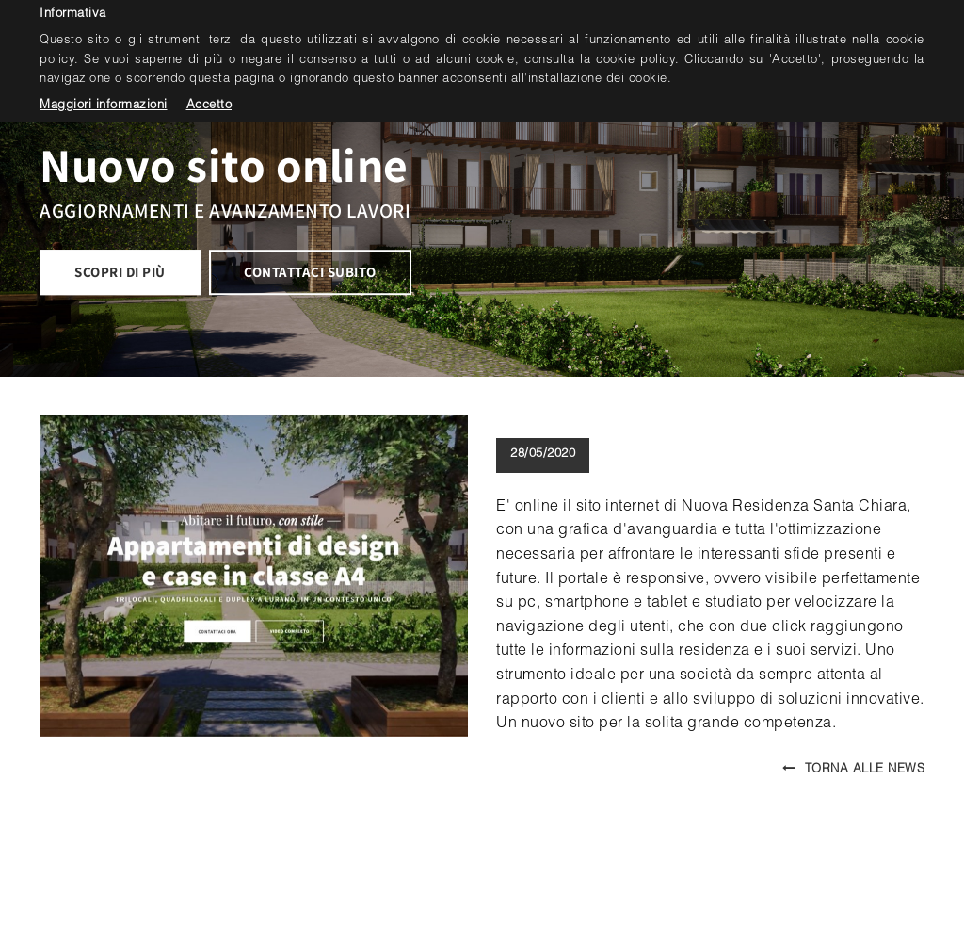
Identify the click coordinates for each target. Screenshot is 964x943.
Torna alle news (853, 770)
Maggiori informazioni (104, 106)
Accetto (209, 106)
